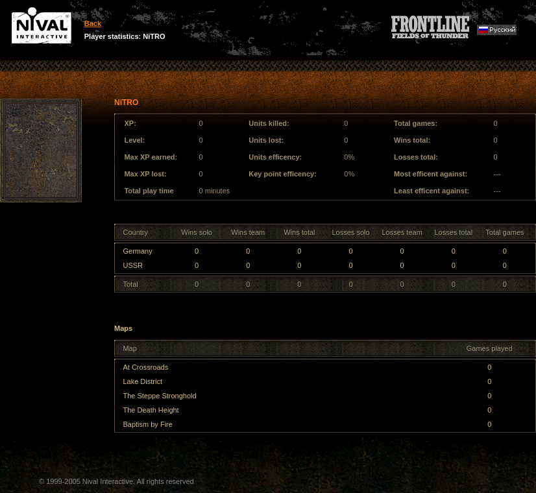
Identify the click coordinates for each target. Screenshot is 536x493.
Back (92, 23)
